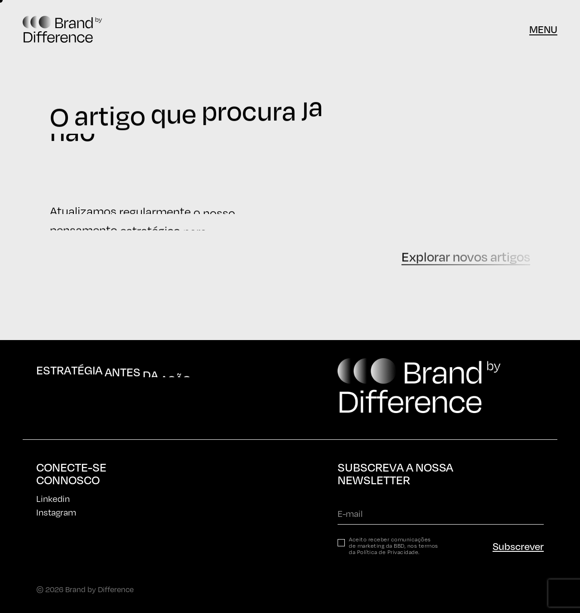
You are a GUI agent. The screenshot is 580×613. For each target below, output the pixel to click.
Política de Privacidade (388, 552)
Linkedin (53, 498)
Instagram (56, 512)
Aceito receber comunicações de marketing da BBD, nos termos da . (393, 546)
